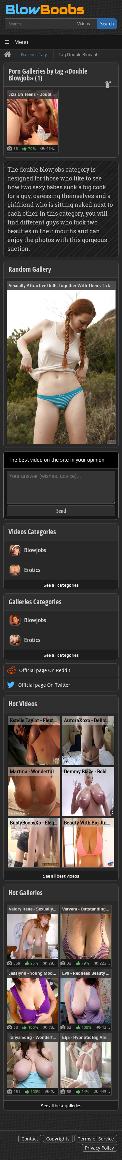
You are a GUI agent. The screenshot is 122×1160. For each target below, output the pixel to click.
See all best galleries (61, 1105)
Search (107, 23)
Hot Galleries (25, 892)
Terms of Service (96, 1139)
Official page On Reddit (44, 670)
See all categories (61, 585)
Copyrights (58, 1139)
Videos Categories (32, 531)
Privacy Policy (99, 1148)
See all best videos (61, 876)
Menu (21, 42)
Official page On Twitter (44, 685)
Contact (29, 1139)
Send (61, 510)
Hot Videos (22, 703)
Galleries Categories (34, 601)
